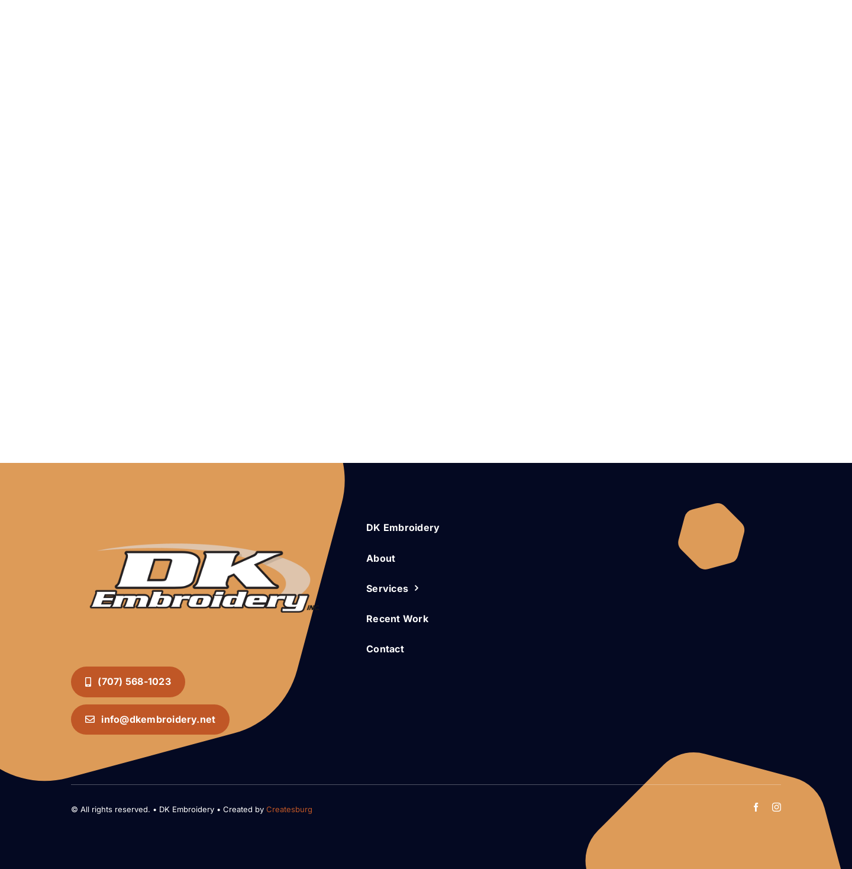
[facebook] (755, 807)
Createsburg (289, 809)
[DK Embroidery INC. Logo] (204, 521)
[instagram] (776, 807)
